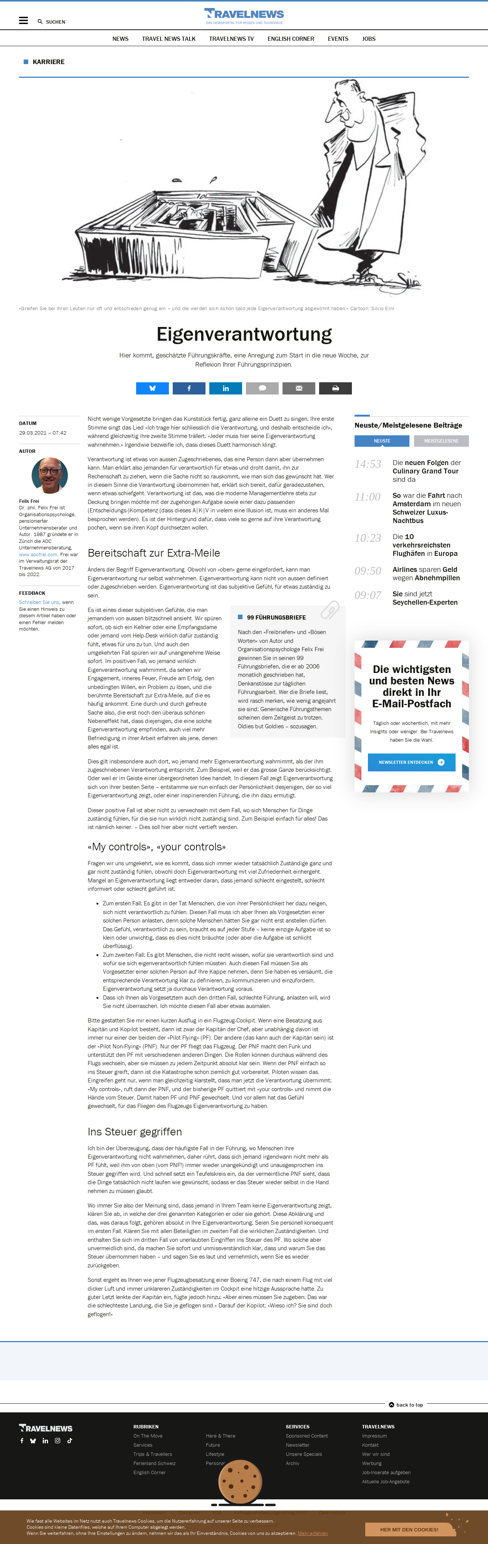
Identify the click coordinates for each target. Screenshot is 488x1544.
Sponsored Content (307, 1435)
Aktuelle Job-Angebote (385, 1481)
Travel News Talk (169, 38)
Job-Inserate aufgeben (386, 1472)
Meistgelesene (441, 441)
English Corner (291, 38)
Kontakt (370, 1444)
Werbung (372, 1463)
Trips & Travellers (152, 1454)
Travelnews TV (231, 38)
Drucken (335, 388)
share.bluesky (152, 388)
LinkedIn (225, 388)
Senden (299, 388)
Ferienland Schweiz (154, 1463)
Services (142, 1444)
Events (338, 38)
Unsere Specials (304, 1454)
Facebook (189, 388)
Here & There (220, 1435)
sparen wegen (426, 573)
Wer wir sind (376, 1454)
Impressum (374, 1435)
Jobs (369, 38)
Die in (425, 544)
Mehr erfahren (313, 1533)
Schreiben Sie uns (39, 602)
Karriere (48, 61)
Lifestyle (215, 1454)
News (120, 38)
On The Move (147, 1435)
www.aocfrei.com (38, 554)
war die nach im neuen (427, 508)
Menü (23, 20)
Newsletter (298, 1444)
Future (213, 1444)
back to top (409, 1404)
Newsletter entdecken (412, 762)
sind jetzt (425, 597)
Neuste (382, 441)
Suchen (55, 21)
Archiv (292, 1463)
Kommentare (262, 388)
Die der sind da (427, 470)
